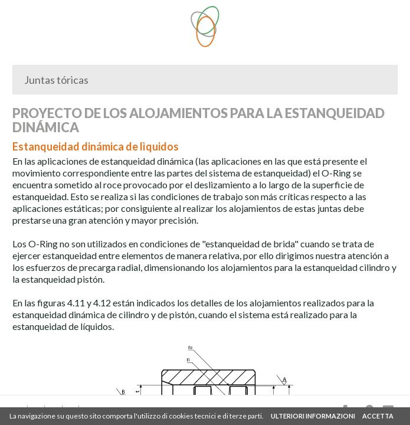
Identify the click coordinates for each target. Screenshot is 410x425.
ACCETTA (377, 416)
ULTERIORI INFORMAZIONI (313, 416)
